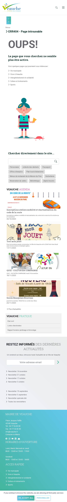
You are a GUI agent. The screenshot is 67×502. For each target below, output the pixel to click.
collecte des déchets (31, 167)
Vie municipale (15, 71)
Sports (12, 85)
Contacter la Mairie (13, 434)
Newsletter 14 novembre (17, 371)
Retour (8, 27)
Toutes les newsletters (17, 402)
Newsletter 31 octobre (16, 375)
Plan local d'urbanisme (34, 172)
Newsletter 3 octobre (16, 382)
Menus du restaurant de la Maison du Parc (26, 176)
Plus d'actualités (14, 309)
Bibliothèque (35, 181)
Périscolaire (14, 167)
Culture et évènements (18, 81)
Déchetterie (49, 176)
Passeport (46, 167)
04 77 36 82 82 (15, 426)
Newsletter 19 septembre (18, 391)
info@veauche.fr (12, 432)
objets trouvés (48, 181)
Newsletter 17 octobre (16, 378)
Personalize (43, 498)
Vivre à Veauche (16, 74)
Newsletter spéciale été (17, 398)
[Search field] (33, 161)
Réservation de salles (18, 181)
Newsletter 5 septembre (17, 395)
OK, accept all (25, 498)
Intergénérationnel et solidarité (22, 78)
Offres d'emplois (16, 172)
